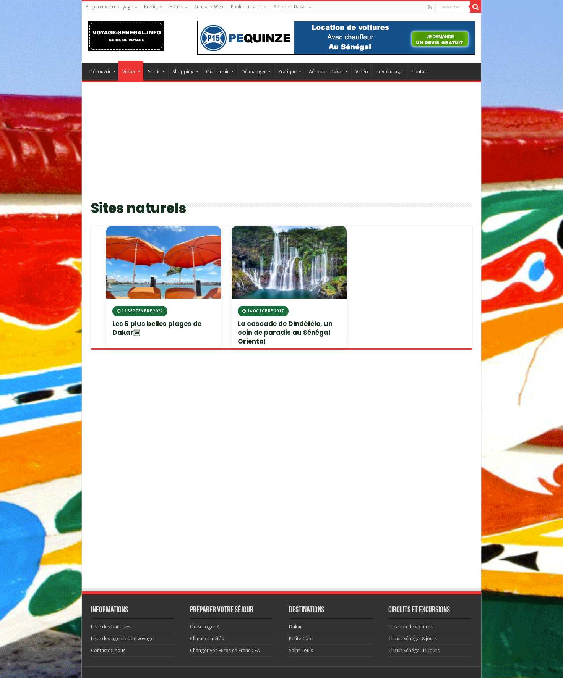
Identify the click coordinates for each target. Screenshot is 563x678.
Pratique (153, 7)
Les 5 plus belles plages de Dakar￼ (156, 328)
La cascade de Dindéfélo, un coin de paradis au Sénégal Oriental (285, 332)
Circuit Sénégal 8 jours (412, 638)
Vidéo (361, 71)
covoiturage (389, 71)
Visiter (129, 71)
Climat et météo (207, 638)
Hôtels (176, 7)
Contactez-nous (108, 650)
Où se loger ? (204, 627)
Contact (419, 71)
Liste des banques (110, 627)
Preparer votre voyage (109, 7)
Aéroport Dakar (290, 7)
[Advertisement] (281, 145)
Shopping (183, 71)
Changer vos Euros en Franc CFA (225, 650)
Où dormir (217, 71)
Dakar (295, 627)
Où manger (253, 71)
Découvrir (100, 71)
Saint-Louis (301, 650)
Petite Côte (301, 638)
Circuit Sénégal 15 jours (414, 650)
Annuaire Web (208, 7)
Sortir (154, 71)
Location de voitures (410, 627)
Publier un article (248, 7)
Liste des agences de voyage (122, 638)
